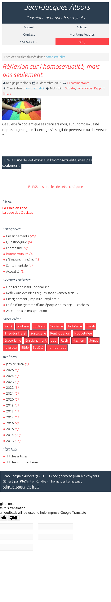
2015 (10, 429)
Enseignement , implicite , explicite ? (32, 299)
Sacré (8, 326)
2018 (10, 411)
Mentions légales (82, 34)
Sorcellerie (38, 333)
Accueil (29, 27)
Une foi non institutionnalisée (27, 287)
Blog (82, 41)
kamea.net (74, 481)
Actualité (13, 271)
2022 (10, 387)
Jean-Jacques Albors (57, 7)
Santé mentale (17, 265)
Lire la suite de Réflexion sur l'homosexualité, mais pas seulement (47, 163)
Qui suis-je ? (29, 41)
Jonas (93, 340)
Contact (29, 34)
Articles (82, 27)
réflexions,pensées (20, 259)
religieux (10, 347)
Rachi (65, 340)
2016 (10, 423)
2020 (10, 399)
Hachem (79, 340)
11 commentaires (78, 83)
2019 (10, 405)
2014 (10, 435)
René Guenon (60, 333)
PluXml (25, 481)
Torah (90, 326)
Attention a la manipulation (26, 310)
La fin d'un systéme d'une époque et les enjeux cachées (47, 305)
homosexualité (34, 88)
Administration (14, 486)
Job (53, 340)
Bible (25, 347)
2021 (10, 393)
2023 (10, 382)
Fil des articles (17, 456)
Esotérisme (14, 248)
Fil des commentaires (22, 462)
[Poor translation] (14, 518)
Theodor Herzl (15, 333)
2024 (10, 376)
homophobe (84, 88)
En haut (33, 486)
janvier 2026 (15, 364)
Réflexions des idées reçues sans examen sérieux (42, 293)
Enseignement (36, 340)
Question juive (16, 242)
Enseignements (17, 236)
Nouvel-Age (83, 333)
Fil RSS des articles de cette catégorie (55, 186)
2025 (10, 370)
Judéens (39, 326)
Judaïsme (74, 326)
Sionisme (56, 326)
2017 (10, 417)
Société (70, 88)
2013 (10, 441)
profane (23, 326)
